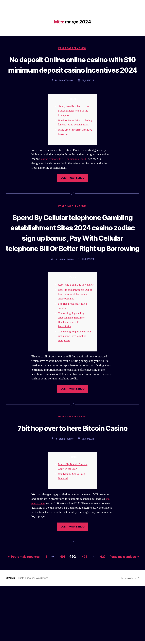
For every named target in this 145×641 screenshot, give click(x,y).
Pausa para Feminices (72, 48)
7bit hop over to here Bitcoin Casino (72, 474)
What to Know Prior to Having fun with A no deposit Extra (75, 135)
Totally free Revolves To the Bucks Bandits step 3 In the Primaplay (75, 121)
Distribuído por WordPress (33, 632)
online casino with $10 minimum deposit (65, 174)
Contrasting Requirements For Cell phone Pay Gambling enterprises (76, 376)
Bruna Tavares (65, 91)
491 (88, 607)
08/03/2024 (87, 91)
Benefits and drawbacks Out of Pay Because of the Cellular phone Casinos (76, 335)
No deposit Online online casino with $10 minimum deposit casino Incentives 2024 (72, 70)
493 (112, 607)
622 (133, 607)
